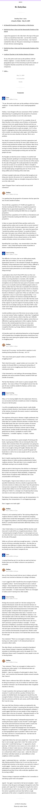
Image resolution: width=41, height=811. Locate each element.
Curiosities (21, 78)
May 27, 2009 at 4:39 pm (11, 394)
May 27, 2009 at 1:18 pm (11, 254)
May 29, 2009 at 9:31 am (11, 598)
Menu (20, 2)
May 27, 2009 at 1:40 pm (11, 346)
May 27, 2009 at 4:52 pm (11, 510)
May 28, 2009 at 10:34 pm (12, 556)
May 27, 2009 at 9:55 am (11, 99)
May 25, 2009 (20, 75)
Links (20, 82)
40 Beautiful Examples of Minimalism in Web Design (19, 25)
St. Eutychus (20, 7)
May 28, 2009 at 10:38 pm (12, 571)
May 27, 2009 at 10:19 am (12, 194)
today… (6, 71)
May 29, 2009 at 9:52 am (11, 662)
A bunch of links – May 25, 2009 (20, 19)
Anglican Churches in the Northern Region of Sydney (19, 54)
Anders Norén (23, 806)
